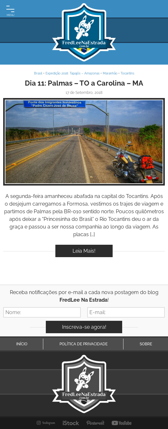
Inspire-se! (84, 142)
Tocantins (127, 73)
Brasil (38, 73)
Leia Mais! (84, 251)
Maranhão (110, 73)
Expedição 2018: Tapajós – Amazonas (73, 73)
